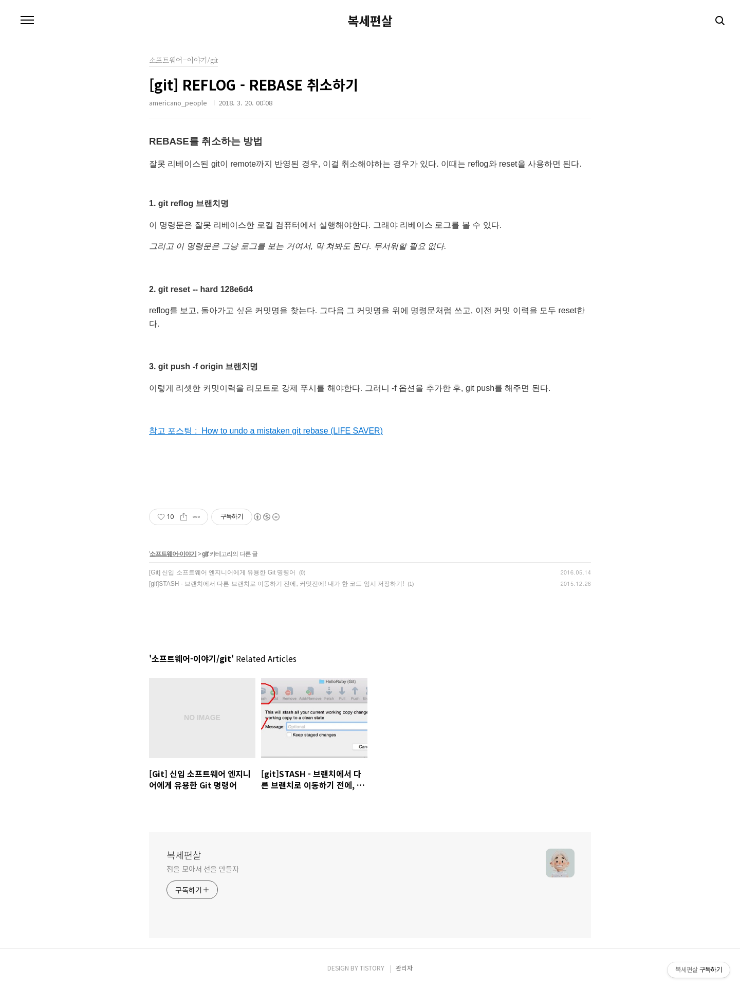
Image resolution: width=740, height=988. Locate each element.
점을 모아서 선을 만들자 (202, 869)
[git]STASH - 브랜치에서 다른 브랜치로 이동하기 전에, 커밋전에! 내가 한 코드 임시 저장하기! (276, 583)
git (205, 554)
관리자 (404, 967)
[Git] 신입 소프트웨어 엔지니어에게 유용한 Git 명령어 (222, 572)
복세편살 (370, 20)
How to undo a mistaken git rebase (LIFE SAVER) (292, 430)
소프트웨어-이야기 (173, 554)
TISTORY (372, 967)
